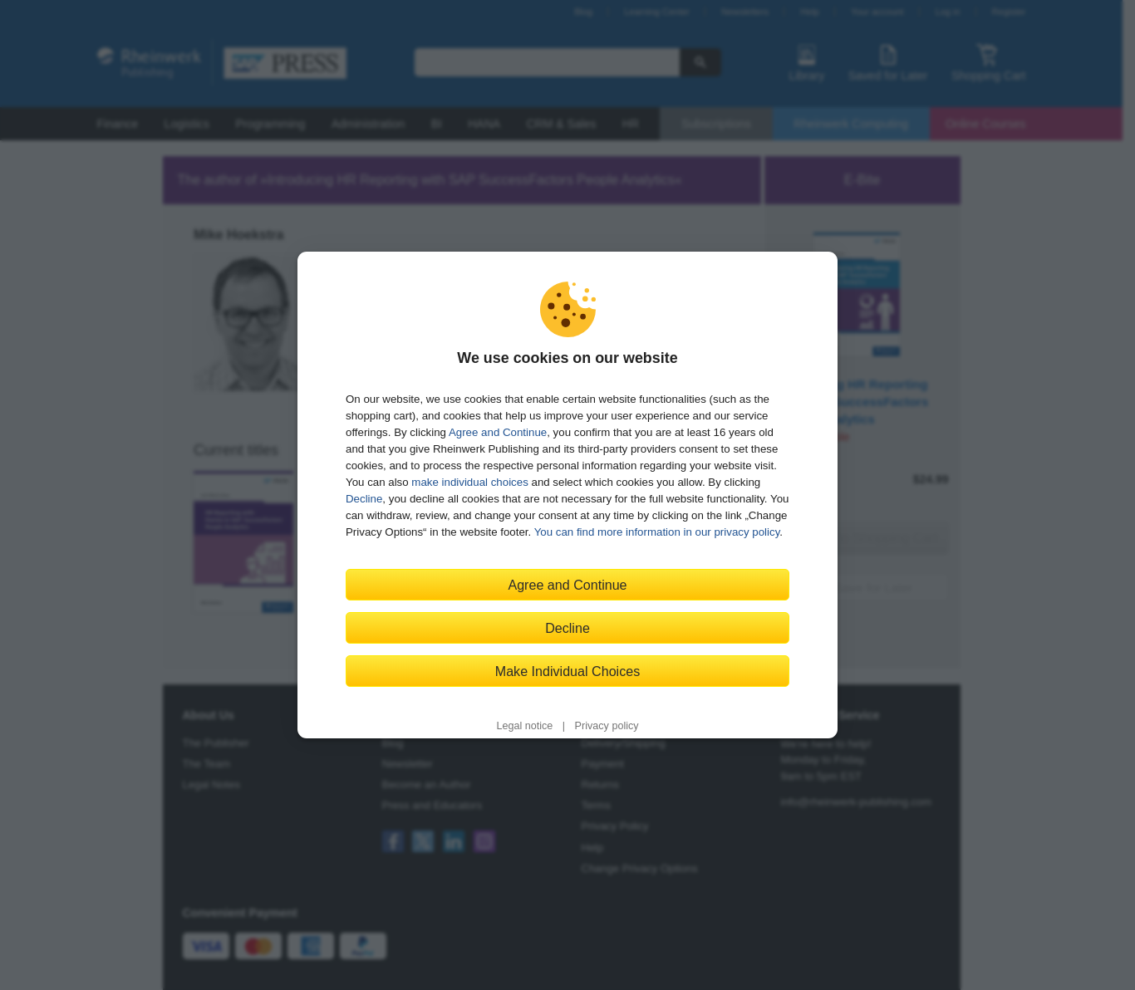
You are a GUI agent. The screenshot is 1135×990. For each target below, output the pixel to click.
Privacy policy (607, 726)
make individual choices (469, 482)
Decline (364, 499)
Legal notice (524, 726)
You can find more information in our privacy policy (657, 532)
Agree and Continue (498, 432)
